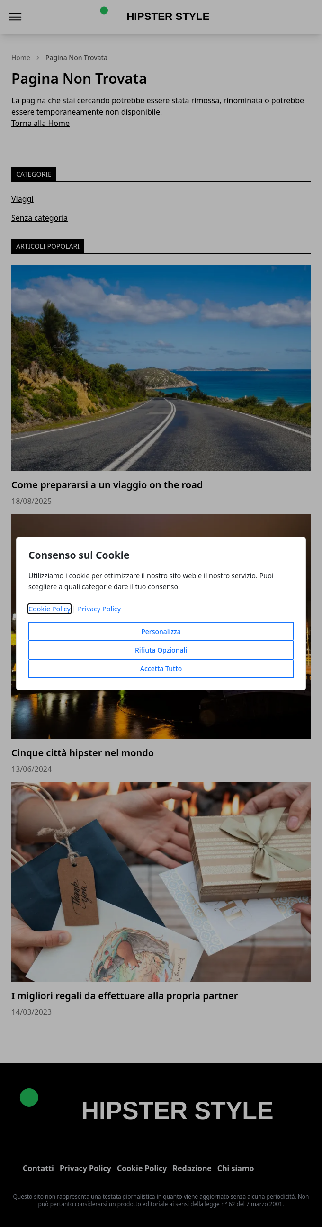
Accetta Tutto (161, 668)
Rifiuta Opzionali (161, 649)
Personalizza (161, 631)
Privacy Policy (99, 608)
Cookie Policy (49, 608)
